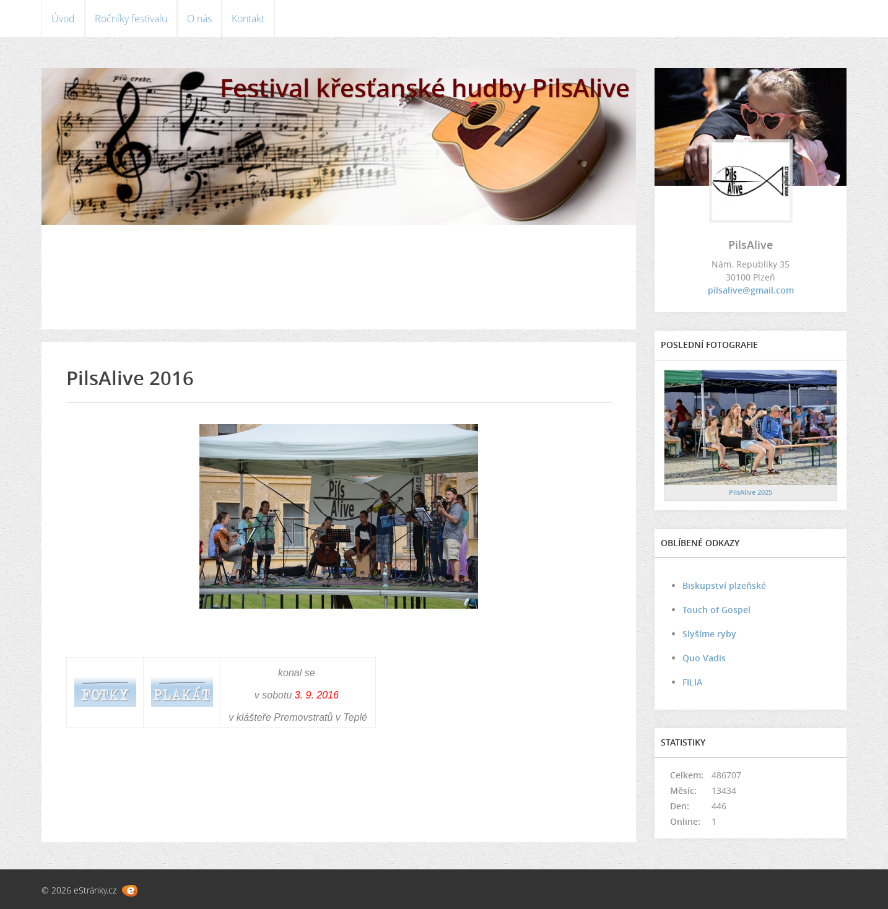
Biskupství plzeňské (724, 585)
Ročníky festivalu (131, 18)
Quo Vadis (704, 658)
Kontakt (248, 18)
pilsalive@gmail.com (751, 290)
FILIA (692, 682)
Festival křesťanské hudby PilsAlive (425, 88)
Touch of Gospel (716, 609)
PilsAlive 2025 (750, 492)
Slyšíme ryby (709, 634)
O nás (199, 18)
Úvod (63, 18)
